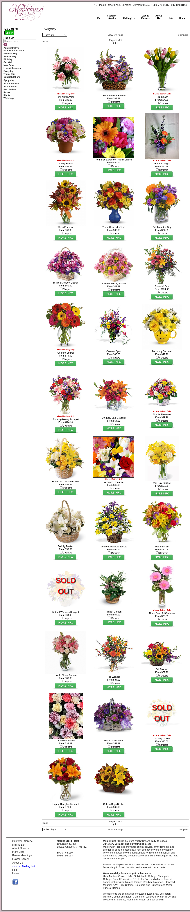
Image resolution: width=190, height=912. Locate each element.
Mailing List (18, 844)
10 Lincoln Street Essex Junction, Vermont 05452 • (140, 4)
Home (15, 873)
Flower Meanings (22, 855)
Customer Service (22, 841)
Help (15, 869)
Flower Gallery (20, 859)
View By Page (115, 35)
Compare (183, 35)
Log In (9, 32)
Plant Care (18, 851)
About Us (17, 862)
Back (45, 41)
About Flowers (20, 848)
